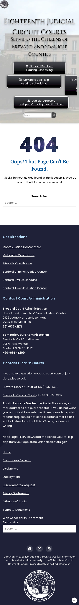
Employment (11, 477)
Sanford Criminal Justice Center (25, 272)
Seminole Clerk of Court (19, 395)
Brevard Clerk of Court (18, 387)
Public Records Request (19, 485)
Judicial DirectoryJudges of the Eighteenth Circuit (41, 102)
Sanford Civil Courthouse (20, 280)
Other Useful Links (15, 501)
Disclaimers (10, 468)
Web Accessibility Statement (23, 518)
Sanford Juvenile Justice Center (25, 288)
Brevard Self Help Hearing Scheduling (39, 68)
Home (7, 452)
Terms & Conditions (16, 510)
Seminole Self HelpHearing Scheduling (34, 81)
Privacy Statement (16, 493)
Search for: (39, 196)
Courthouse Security (17, 460)
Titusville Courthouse (17, 263)
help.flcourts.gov (55, 442)
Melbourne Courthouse (18, 255)
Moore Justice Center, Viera (22, 247)
